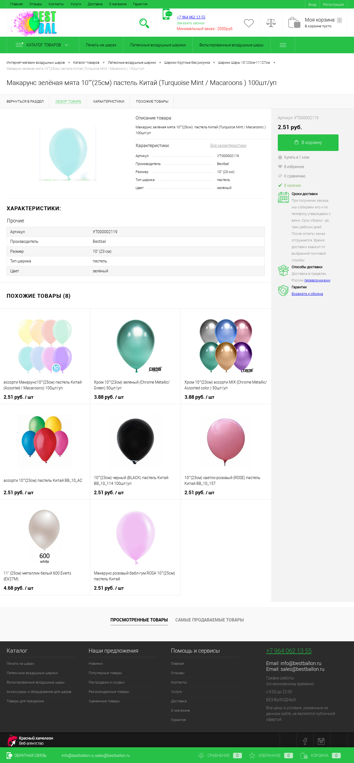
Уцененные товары (104, 699)
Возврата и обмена (307, 294)
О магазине (117, 4)
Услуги (75, 4)
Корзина (320, 755)
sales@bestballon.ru (302, 667)
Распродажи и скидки (106, 680)
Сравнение (220, 755)
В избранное (291, 166)
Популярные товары (105, 671)
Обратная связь (27, 755)
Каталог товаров (43, 44)
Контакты (56, 4)
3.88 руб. (109, 395)
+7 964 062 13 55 (288, 649)
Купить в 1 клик (294, 157)
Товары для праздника (25, 699)
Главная (16, 4)
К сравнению (291, 176)
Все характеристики (228, 145)
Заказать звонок (191, 23)
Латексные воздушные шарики (158, 45)
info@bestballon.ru (301, 661)
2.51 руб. (18, 395)
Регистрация (333, 4)
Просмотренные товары (139, 618)
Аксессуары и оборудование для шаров (39, 690)
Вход (312, 4)
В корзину (308, 142)
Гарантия (140, 4)
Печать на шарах (101, 45)
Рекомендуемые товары (109, 690)
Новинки (96, 662)
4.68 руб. (18, 586)
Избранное (271, 755)
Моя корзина (323, 20)
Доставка (95, 4)
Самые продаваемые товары (209, 618)
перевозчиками (317, 280)
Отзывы (36, 4)
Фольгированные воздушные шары (231, 45)
